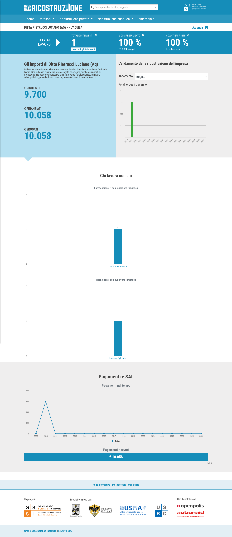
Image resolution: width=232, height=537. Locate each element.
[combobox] (121, 7)
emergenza (146, 19)
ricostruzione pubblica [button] (114, 19)
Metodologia (119, 484)
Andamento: (125, 76)
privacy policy (65, 530)
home (30, 19)
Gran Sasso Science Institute (40, 530)
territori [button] (46, 19)
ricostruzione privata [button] (75, 19)
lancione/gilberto (118, 358)
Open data (133, 484)
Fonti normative (101, 484)
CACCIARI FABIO (118, 266)
